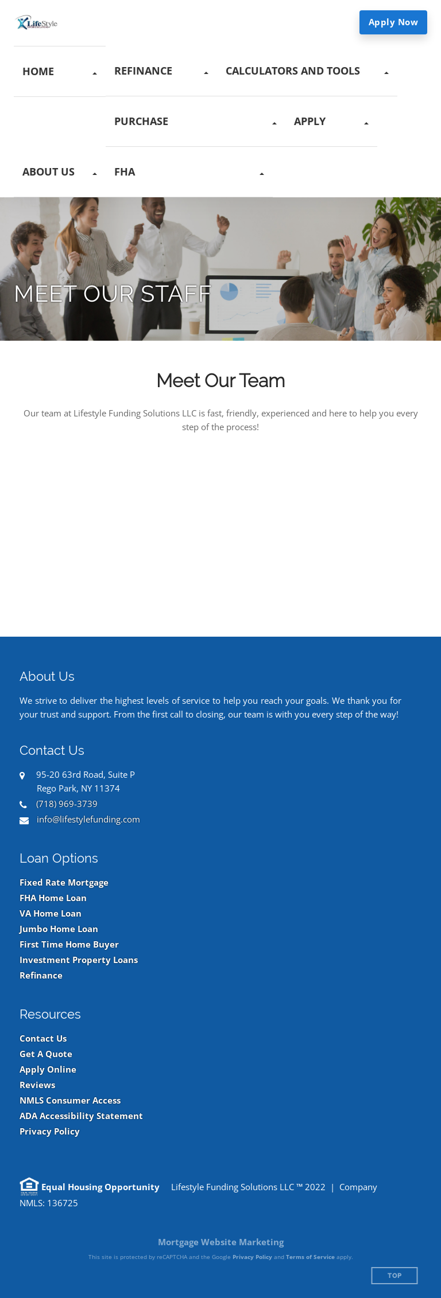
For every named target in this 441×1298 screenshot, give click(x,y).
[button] (60, 71)
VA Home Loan (51, 913)
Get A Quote (46, 1053)
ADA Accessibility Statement (81, 1115)
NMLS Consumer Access (70, 1100)
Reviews (37, 1084)
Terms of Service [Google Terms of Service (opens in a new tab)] (310, 1257)
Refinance (41, 975)
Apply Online (48, 1069)
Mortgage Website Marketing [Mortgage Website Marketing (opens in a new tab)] (221, 1242)
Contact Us (43, 1038)
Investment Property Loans (79, 959)
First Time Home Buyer (69, 944)
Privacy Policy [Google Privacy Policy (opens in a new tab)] (252, 1257)
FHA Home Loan (53, 897)
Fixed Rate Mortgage (64, 882)
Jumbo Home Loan (59, 928)
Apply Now (394, 22)
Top (395, 1276)
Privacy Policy (50, 1131)
